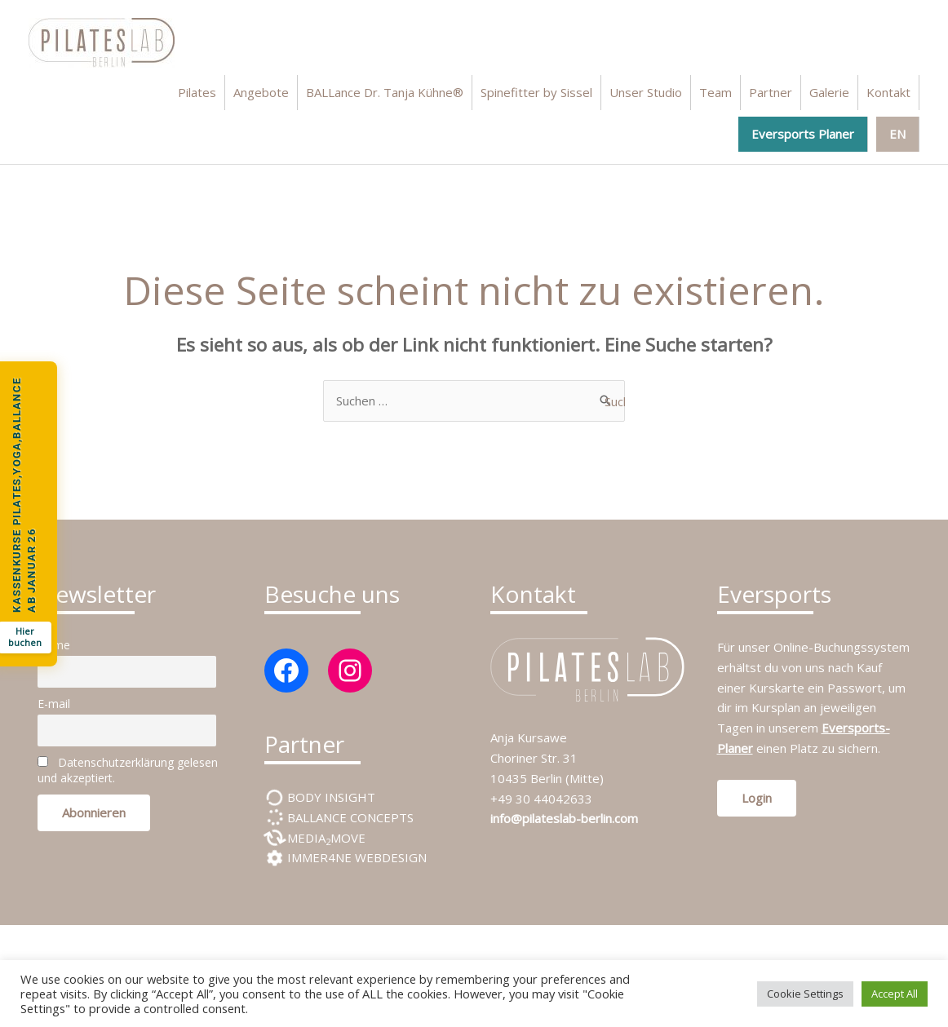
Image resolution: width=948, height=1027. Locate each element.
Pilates (197, 92)
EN (897, 134)
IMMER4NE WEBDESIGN (355, 857)
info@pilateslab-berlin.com (564, 818)
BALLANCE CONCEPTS (349, 817)
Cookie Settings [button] (805, 993)
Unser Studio (645, 92)
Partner (770, 92)
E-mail (54, 703)
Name (54, 645)
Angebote (261, 92)
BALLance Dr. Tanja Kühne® (384, 92)
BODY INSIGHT (329, 797)
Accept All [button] (894, 993)
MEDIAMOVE (324, 838)
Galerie (829, 92)
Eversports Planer (802, 134)
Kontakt (888, 92)
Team (715, 92)
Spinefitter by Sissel (536, 92)
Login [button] (757, 798)
